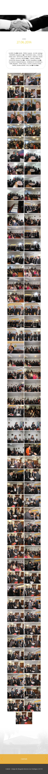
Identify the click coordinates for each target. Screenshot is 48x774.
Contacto (10, 5)
